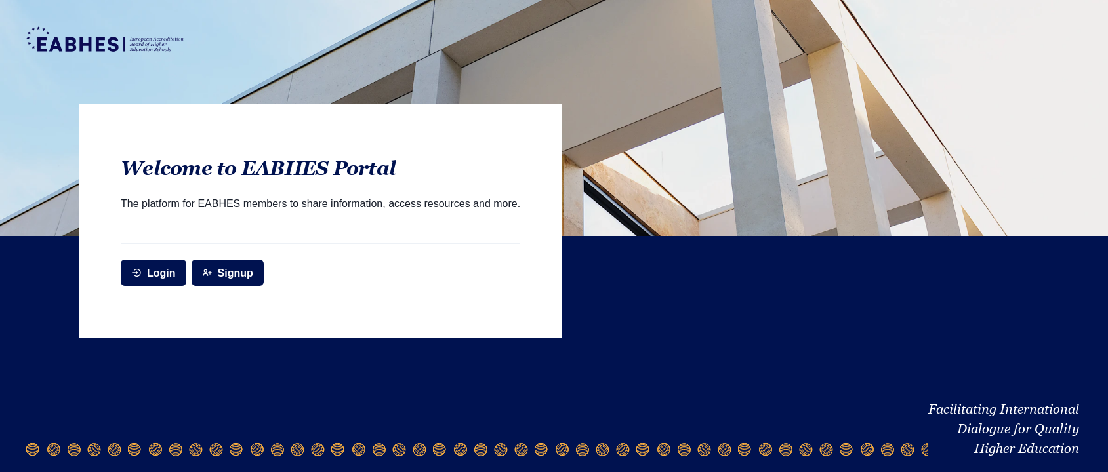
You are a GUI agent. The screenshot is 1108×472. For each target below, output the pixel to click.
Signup (227, 273)
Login (153, 273)
